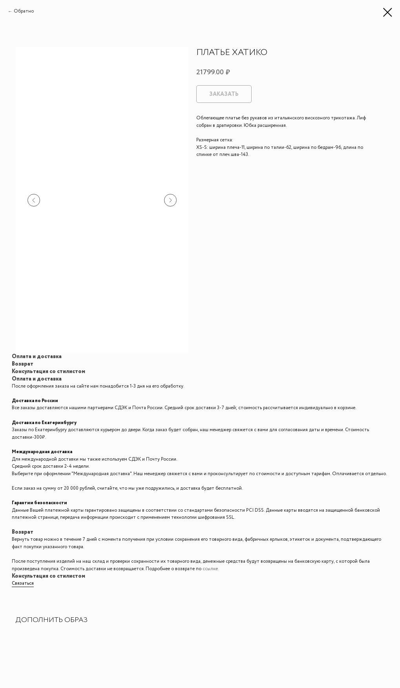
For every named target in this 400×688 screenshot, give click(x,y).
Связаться (23, 583)
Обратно (24, 11)
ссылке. (211, 568)
